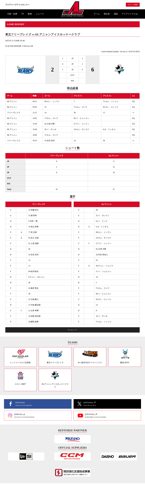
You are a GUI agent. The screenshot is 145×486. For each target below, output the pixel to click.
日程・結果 (12, 14)
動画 (30, 14)
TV (22, 14)
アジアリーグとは (130, 14)
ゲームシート (72, 330)
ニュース (40, 14)
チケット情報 (133, 5)
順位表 (107, 14)
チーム (97, 14)
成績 (116, 14)
